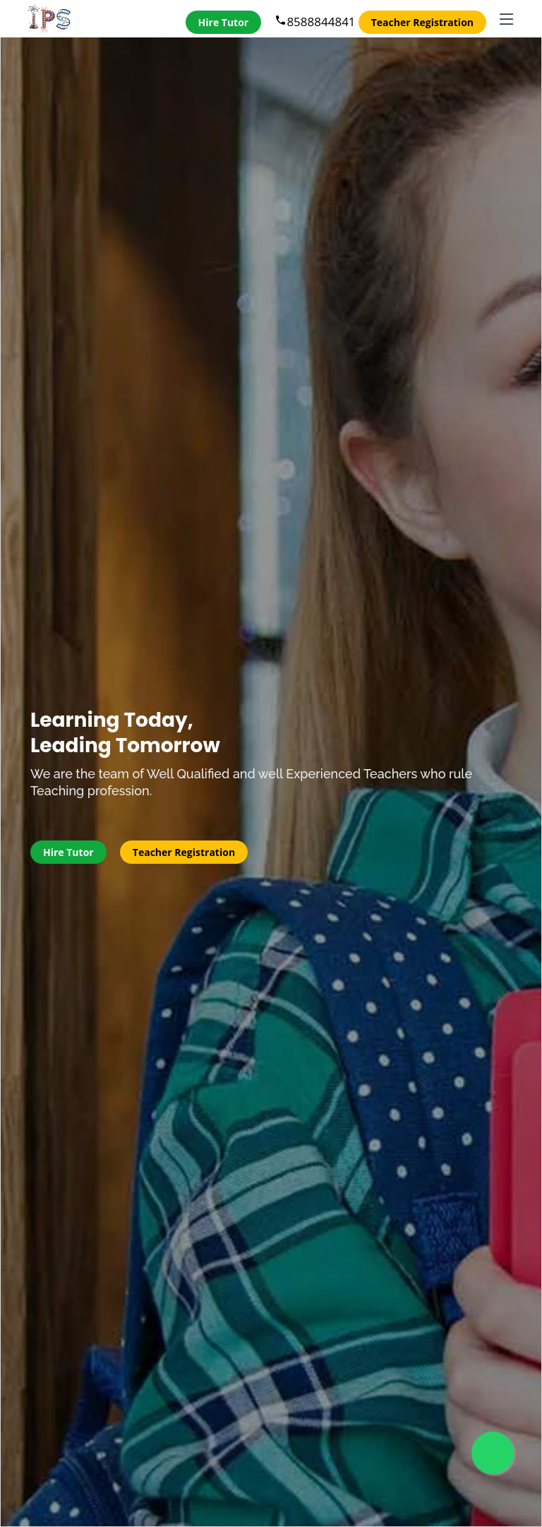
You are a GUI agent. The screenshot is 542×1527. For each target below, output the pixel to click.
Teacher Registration (422, 22)
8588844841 (315, 21)
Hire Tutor (223, 22)
